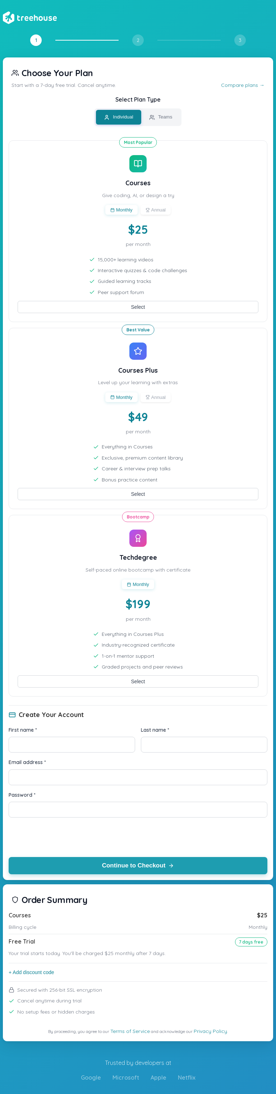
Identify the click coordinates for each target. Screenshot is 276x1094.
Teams (160, 117)
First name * (23, 730)
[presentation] (63, 837)
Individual (118, 117)
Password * (22, 795)
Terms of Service (130, 1031)
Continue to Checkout (138, 865)
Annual (156, 210)
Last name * (155, 730)
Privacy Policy (210, 1031)
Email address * (27, 762)
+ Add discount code (31, 972)
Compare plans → (242, 85)
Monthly (121, 210)
